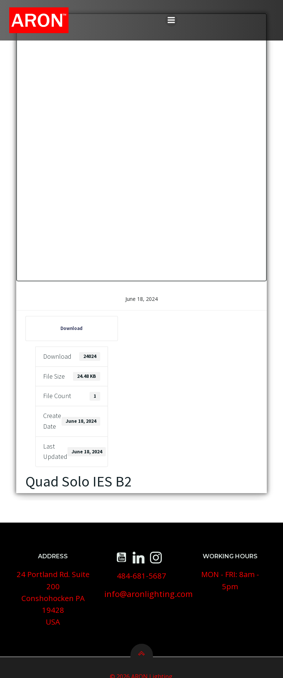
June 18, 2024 (141, 300)
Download (68, 330)
